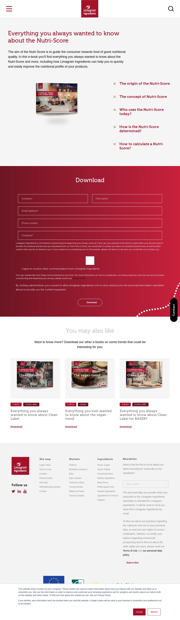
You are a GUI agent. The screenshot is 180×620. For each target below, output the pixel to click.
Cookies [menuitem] (43, 474)
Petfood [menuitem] (72, 465)
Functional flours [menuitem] (105, 474)
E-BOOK (70, 404)
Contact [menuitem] (43, 491)
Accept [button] (139, 612)
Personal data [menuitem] (45, 478)
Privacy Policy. (79, 278)
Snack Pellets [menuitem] (103, 469)
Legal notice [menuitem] (45, 465)
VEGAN (83, 404)
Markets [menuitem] (74, 459)
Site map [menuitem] (45, 459)
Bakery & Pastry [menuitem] (76, 491)
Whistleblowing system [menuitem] (50, 487)
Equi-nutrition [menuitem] (75, 478)
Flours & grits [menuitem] (103, 465)
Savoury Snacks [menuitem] (76, 495)
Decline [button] (154, 612)
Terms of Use (130, 550)
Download (16, 426)
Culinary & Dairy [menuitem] (76, 482)
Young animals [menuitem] (76, 487)
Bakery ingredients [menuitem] (106, 478)
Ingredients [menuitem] (105, 459)
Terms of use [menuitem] (45, 469)
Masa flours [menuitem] (102, 482)
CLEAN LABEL (31, 404)
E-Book (16, 404)
